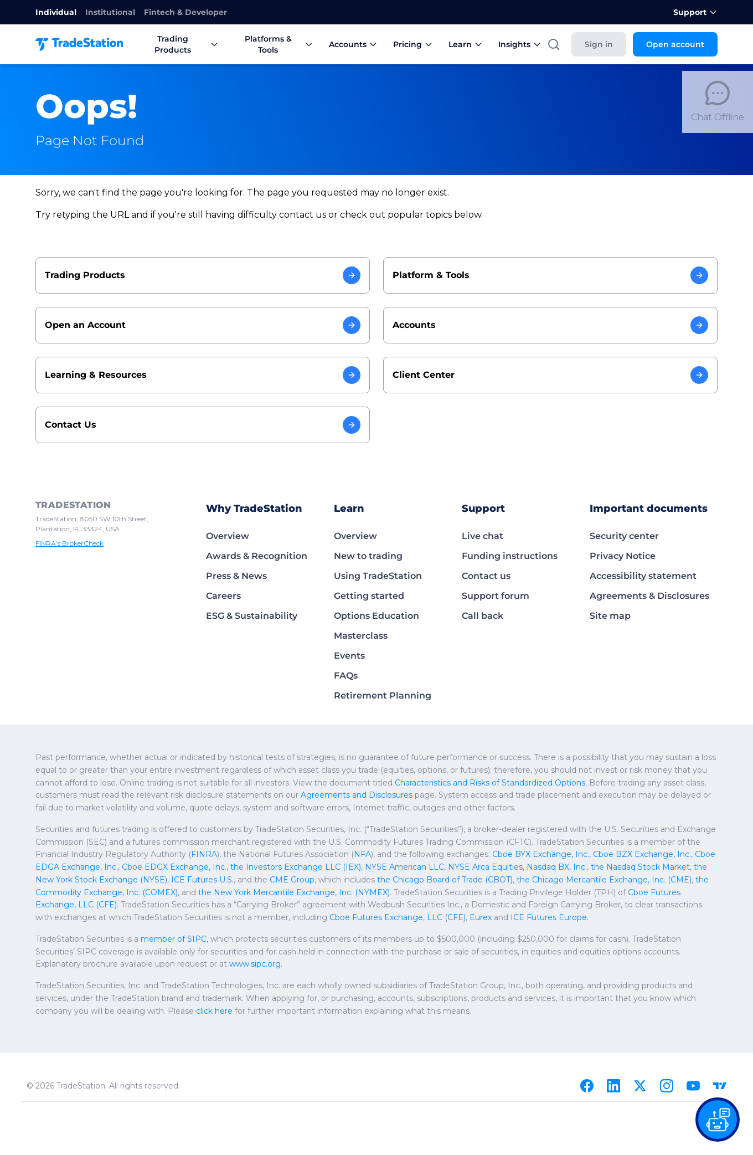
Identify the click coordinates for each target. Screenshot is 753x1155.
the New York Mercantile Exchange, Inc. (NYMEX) (624, 879)
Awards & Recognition (253, 556)
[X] (640, 1085)
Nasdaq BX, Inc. (321, 867)
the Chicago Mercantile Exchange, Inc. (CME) (294, 879)
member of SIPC (160, 939)
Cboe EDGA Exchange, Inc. (543, 854)
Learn (452, 44)
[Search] (562, 44)
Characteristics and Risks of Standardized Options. (294, 782)
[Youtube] (693, 1085)
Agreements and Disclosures (97, 794)
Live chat (481, 536)
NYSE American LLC (180, 867)
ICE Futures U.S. (610, 867)
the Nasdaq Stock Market (396, 867)
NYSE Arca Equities (254, 867)
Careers (222, 595)
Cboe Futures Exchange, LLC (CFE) (311, 892)
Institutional (102, 12)
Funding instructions (506, 556)
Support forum (492, 595)
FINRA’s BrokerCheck (67, 543)
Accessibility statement (639, 576)
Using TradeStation (374, 576)
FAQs (345, 675)
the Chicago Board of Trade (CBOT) (150, 879)
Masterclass (359, 635)
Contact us (485, 576)
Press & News (235, 576)
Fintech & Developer (170, 12)
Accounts (344, 44)
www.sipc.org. (59, 963)
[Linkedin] (613, 1085)
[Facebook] (587, 1085)
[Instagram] (666, 1085)
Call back (481, 615)
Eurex (643, 904)
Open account (678, 44)
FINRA (49, 854)
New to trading (364, 556)
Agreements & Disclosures (646, 595)
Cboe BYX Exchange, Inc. (353, 854)
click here (51, 1011)
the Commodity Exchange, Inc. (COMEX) (448, 879)
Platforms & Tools (267, 44)
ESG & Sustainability (249, 615)
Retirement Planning (377, 695)
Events (348, 655)
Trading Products (175, 44)
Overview (225, 536)
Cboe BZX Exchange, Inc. (446, 854)
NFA (191, 854)
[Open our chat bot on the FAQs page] (717, 1119)
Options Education (373, 615)
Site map (608, 615)
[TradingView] (719, 1085)
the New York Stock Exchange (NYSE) (511, 867)
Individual (53, 12)
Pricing (401, 44)
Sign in (607, 44)
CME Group (692, 867)
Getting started (365, 595)
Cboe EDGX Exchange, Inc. (644, 854)
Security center (622, 536)
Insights (503, 44)
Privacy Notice (620, 556)
